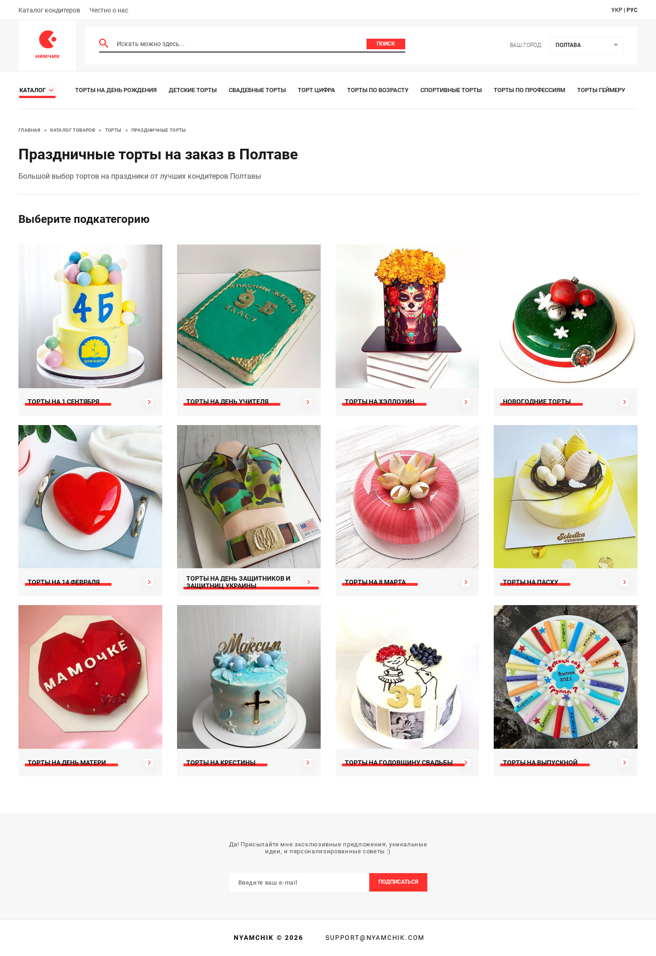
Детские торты (193, 90)
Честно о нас (108, 10)
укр (616, 10)
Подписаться (398, 882)
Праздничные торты (158, 130)
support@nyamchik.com (373, 937)
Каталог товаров (72, 130)
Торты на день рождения (116, 90)
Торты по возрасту (377, 90)
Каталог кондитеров (49, 10)
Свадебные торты (257, 90)
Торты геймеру (601, 90)
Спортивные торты (451, 90)
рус (632, 10)
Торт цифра (316, 90)
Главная (29, 130)
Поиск (386, 44)
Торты (113, 130)
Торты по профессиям (529, 90)
